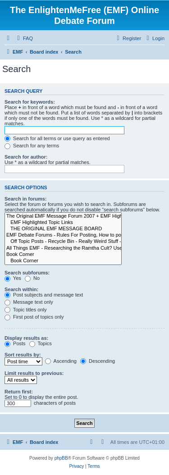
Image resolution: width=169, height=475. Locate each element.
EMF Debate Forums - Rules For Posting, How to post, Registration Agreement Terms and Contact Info (63, 235)
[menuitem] (24, 38)
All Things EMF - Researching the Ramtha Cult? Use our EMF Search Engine (63, 248)
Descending (97, 361)
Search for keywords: (30, 102)
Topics (40, 343)
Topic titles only (25, 309)
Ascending (61, 361)
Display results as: (26, 338)
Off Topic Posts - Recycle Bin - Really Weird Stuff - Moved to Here (63, 241)
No (32, 278)
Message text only (29, 302)
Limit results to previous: (34, 373)
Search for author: (26, 157)
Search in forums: (26, 198)
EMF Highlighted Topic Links (63, 222)
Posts (15, 343)
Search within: (21, 289)
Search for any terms (32, 145)
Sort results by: (23, 354)
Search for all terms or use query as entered (57, 138)
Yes (13, 278)
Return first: (19, 391)
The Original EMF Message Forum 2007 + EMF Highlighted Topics (63, 216)
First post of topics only (34, 317)
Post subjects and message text (44, 294)
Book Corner (63, 254)
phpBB (61, 458)
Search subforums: (27, 272)
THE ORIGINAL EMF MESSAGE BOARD (63, 229)
